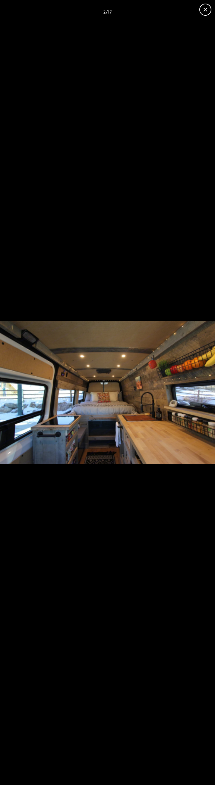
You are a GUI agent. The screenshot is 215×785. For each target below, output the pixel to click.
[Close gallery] (205, 10)
